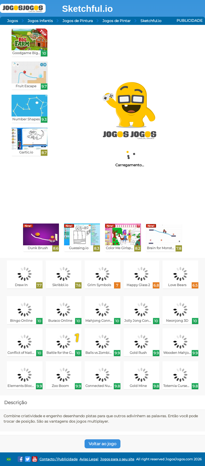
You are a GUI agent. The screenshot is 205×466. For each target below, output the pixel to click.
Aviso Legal (88, 459)
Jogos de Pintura (78, 20)
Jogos (12, 20)
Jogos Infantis (40, 20)
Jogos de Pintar (116, 20)
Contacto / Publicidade (58, 459)
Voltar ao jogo (102, 443)
